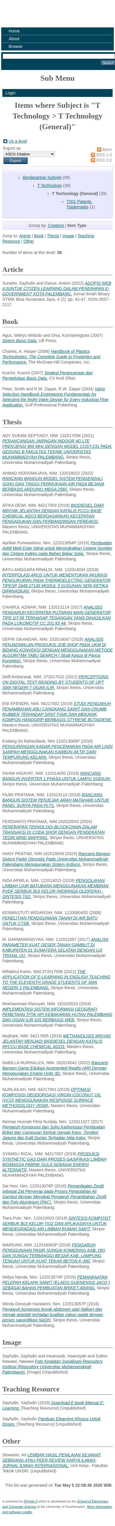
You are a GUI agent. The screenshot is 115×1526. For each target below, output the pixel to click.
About (14, 38)
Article (25, 235)
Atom (107, 149)
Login (10, 93)
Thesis (53, 235)
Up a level (18, 141)
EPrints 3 (30, 1501)
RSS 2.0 (104, 160)
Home (14, 31)
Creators (56, 225)
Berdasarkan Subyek (42, 177)
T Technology (49, 185)
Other (28, 241)
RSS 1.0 (104, 154)
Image (68, 235)
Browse (16, 46)
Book (39, 235)
